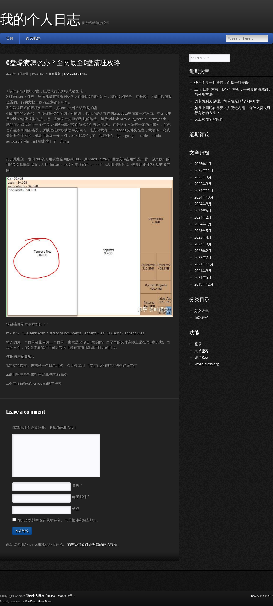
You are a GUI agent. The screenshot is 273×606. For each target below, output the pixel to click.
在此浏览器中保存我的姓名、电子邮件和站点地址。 (59, 520)
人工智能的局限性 (208, 119)
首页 (9, 38)
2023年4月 (202, 237)
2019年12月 (203, 284)
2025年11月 (203, 170)
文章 (201, 351)
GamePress (44, 601)
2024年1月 (202, 224)
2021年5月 (202, 278)
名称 (77, 485)
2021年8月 (202, 271)
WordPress (31, 601)
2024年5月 (202, 211)
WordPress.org (206, 364)
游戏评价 (201, 317)
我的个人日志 (40, 19)
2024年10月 (203, 197)
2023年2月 (202, 251)
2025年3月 (202, 184)
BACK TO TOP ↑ (262, 596)
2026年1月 (202, 164)
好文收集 (33, 38)
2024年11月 (203, 191)
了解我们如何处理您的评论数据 (92, 544)
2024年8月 (202, 204)
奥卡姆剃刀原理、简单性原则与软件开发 (227, 101)
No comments (75, 74)
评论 (201, 357)
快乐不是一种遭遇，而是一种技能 (221, 83)
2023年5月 (202, 231)
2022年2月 (202, 257)
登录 (198, 344)
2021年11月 (203, 264)
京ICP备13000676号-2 (60, 596)
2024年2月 (202, 217)
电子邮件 (80, 497)
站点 (75, 508)
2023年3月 (202, 244)
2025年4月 (202, 177)
